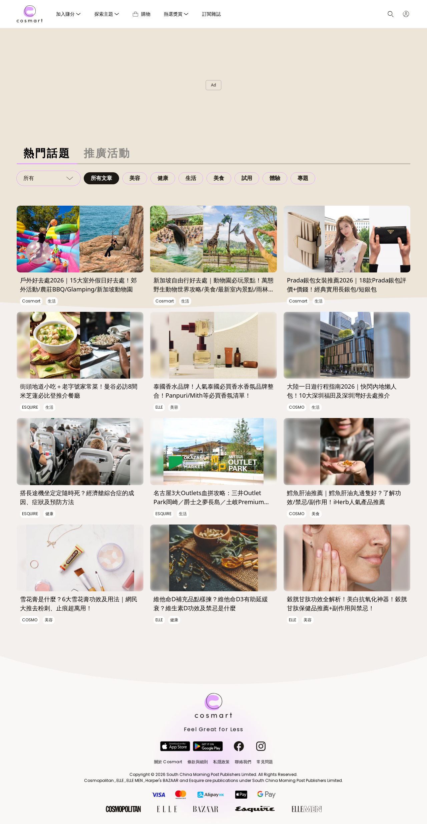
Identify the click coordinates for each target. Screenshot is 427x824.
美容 (134, 178)
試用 (247, 178)
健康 (162, 178)
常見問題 (265, 762)
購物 (141, 14)
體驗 (275, 178)
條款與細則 (197, 762)
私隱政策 (221, 762)
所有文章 (101, 178)
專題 (303, 178)
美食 (219, 178)
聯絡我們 (243, 762)
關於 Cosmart (168, 762)
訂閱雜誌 (211, 14)
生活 (190, 178)
